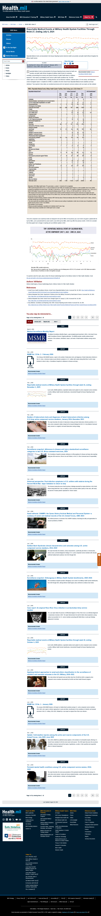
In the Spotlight (11, 47)
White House (62, 902)
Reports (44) (47, 322)
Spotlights (8, 73)
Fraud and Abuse (42, 898)
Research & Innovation (60, 845)
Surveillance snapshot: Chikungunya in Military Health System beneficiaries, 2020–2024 (59, 578)
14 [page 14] (92, 317)
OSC (71, 902)
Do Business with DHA (31, 883)
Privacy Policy (20, 898)
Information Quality (87, 898)
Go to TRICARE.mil (30, 857)
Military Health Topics (47, 17)
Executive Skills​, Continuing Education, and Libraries (47, 827)
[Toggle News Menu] (65, 17)
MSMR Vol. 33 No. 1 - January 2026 (40, 704)
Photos (8, 39)
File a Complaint (29, 889)
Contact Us (28, 829)
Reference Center (74, 17)
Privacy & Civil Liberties (61, 843)
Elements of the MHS (31, 815)
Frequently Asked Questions (91, 825)
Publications (88, 834)
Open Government (31, 902)
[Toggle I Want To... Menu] (92, 17)
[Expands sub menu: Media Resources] (4, 56)
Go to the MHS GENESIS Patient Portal (32, 864)
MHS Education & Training (28, 17)
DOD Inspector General (73, 898)
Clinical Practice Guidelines (91, 813)
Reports (87, 836)
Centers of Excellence (60, 834)
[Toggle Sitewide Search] (96, 17)
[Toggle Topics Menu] (54, 17)
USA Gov (53, 902)
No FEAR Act (31, 898)
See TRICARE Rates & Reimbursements (31, 877)
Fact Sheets (88, 817)
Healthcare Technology (60, 836)
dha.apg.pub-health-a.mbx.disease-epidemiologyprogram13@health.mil (43, 278)
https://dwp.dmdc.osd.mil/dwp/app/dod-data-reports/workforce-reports (44, 296)
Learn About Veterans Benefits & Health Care (31, 873)
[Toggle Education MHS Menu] (37, 17)
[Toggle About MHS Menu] (16, 17)
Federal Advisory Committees (30, 820)
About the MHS (10, 17)
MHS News (61, 17)
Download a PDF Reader (68, 912)
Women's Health (59, 850)
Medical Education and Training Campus (45, 831)
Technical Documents (90, 839)
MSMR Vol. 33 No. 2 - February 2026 (40, 354)
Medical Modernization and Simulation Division (46, 835)
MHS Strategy (29, 817)
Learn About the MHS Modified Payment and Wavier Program (31, 868)
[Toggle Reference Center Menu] (81, 17)
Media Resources (12, 56)
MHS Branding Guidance (31, 826)
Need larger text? (92, 24)
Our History (28, 824)
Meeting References (89, 827)
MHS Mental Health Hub (61, 820)
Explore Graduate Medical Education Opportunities (32, 886)
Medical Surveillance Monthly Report (87, 73)
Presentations (88, 832)
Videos (8, 43)
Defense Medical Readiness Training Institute (47, 823)
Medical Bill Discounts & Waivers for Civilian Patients (62, 839)
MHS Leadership (29, 813)
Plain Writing (43, 902)
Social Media (10, 52)
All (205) (30, 322)
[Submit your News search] (23, 61)
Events (7, 68)
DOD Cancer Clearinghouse (61, 815)
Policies (87, 829)
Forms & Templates (89, 822)
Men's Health (58, 848)
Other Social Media (71, 67)
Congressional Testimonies (91, 815)
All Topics (57, 813)
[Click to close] (99, 555)
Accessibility (54, 898)
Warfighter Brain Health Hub (61, 817)
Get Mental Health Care (31, 880)
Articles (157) (37, 322)
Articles (8, 35)
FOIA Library (88, 820)
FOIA (62, 898)
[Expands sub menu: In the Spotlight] (4, 47)
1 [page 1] (69, 317)
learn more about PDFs (82, 912)
